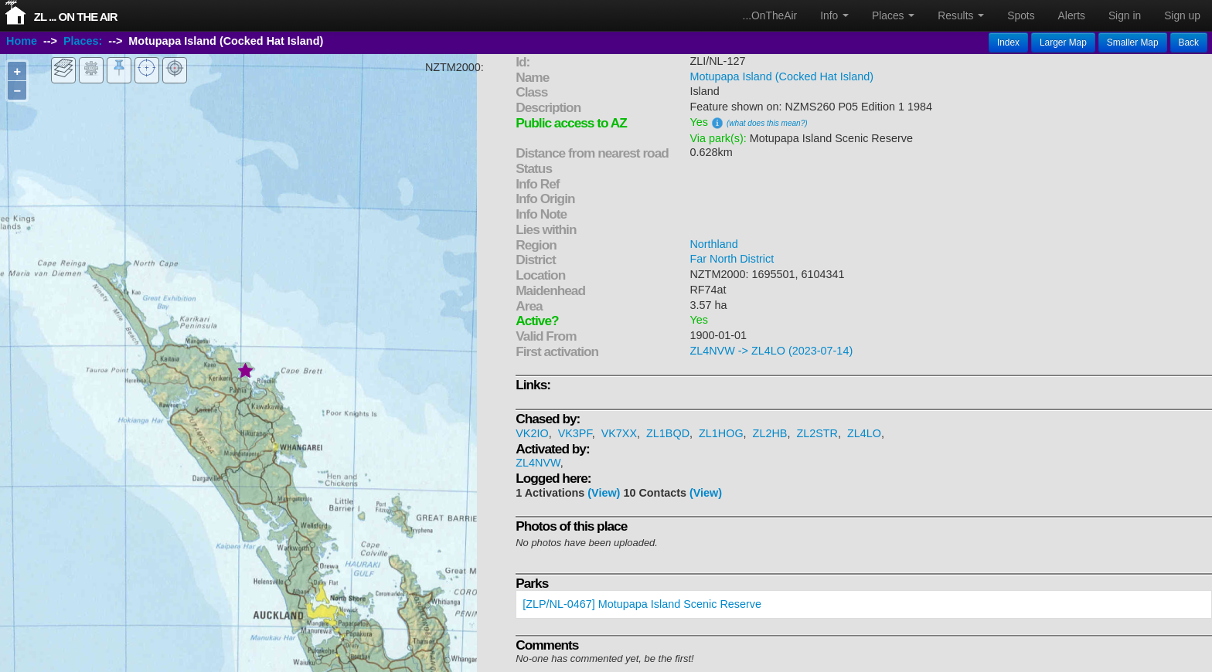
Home (21, 41)
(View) (603, 493)
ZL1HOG (721, 433)
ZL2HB (770, 433)
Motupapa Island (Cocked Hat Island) (781, 76)
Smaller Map (1133, 42)
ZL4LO (864, 433)
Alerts (1071, 15)
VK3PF (575, 433)
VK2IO (532, 433)
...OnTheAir (770, 15)
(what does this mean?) (767, 123)
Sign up (1182, 15)
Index (1008, 42)
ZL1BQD (667, 433)
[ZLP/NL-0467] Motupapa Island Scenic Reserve (642, 604)
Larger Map (1063, 42)
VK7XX (619, 433)
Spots (1020, 15)
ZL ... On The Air (75, 16)
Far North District (731, 259)
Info (834, 15)
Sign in (1124, 15)
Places (893, 15)
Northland (713, 244)
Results (961, 15)
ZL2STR (817, 433)
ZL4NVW (538, 462)
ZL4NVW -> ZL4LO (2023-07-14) (771, 350)
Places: (82, 41)
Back (1189, 42)
